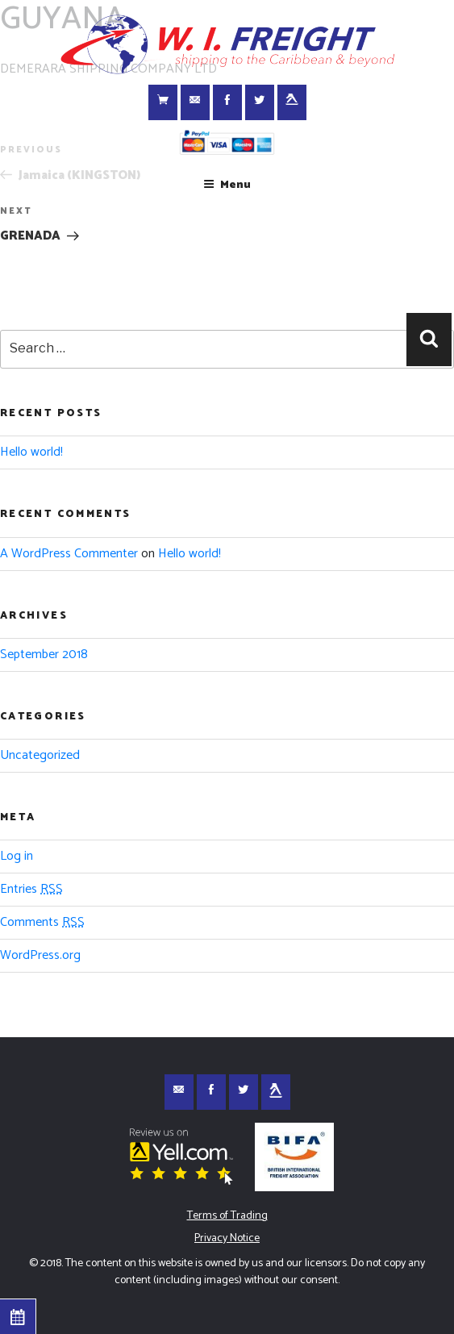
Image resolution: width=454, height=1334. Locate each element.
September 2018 (44, 654)
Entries (31, 889)
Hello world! (31, 452)
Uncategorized (40, 755)
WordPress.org (40, 955)
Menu (227, 185)
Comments (42, 922)
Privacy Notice (227, 1238)
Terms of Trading (227, 1216)
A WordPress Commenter (69, 554)
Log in (16, 856)
